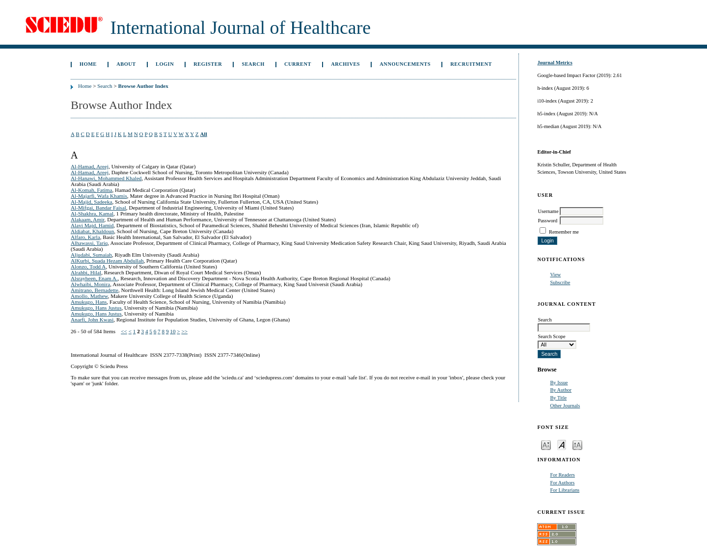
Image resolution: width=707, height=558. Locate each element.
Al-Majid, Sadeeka (91, 202)
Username (548, 211)
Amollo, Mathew (89, 296)
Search (253, 64)
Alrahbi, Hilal (86, 272)
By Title (558, 397)
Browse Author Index (143, 86)
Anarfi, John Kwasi (92, 319)
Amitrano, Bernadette (94, 290)
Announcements (405, 64)
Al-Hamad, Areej (90, 166)
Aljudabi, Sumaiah (91, 255)
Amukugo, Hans (89, 302)
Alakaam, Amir (88, 219)
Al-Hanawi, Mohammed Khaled (106, 178)
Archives (345, 64)
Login (165, 64)
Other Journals (565, 405)
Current (297, 64)
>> (184, 331)
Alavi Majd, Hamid (92, 225)
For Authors (562, 482)
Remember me (564, 232)
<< (124, 331)
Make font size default (562, 444)
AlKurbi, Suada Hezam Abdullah (107, 261)
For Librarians (564, 490)
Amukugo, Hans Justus (96, 308)
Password (547, 220)
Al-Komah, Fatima (91, 190)
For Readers (562, 475)
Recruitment (471, 64)
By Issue (559, 382)
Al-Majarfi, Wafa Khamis (99, 196)
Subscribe (560, 282)
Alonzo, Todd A (88, 266)
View (555, 274)
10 (172, 331)
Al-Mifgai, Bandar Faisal (98, 208)
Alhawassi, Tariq (89, 243)
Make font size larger (577, 444)
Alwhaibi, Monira (90, 284)
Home (88, 64)
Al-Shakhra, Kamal (92, 213)
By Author (560, 390)
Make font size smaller (546, 444)
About (126, 64)
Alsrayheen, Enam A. (94, 278)
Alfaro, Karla (85, 237)
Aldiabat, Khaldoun (92, 231)
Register (207, 64)
